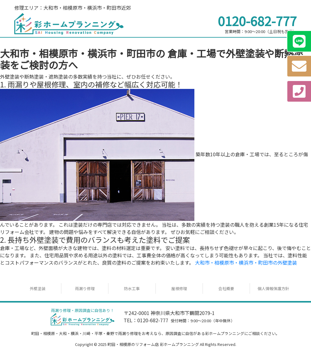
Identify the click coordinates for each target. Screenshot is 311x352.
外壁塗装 (38, 288)
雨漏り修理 (85, 288)
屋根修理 (179, 288)
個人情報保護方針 (273, 288)
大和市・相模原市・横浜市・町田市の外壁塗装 (246, 262)
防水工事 (132, 288)
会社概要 (226, 288)
